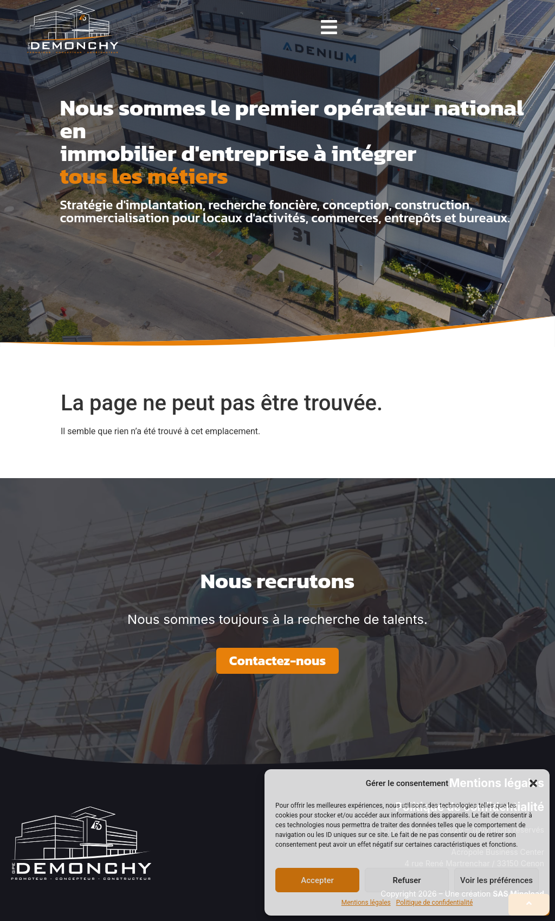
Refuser (406, 880)
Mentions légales (366, 902)
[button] (533, 783)
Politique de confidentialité (434, 902)
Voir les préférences (496, 880)
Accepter (317, 880)
